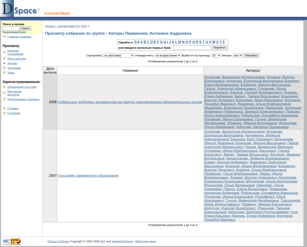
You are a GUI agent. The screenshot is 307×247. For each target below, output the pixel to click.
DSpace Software (58, 241)
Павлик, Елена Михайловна (245, 189)
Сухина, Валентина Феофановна (251, 200)
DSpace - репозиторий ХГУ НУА (66, 26)
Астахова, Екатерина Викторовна (254, 81)
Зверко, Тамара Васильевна (256, 96)
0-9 (137, 42)
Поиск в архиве (13, 24)
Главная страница (19, 36)
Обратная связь (145, 241)
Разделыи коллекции (15, 52)
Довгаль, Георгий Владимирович (256, 92)
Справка (13, 108)
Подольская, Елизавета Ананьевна (269, 115)
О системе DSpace (57, 13)
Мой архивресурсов (14, 93)
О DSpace (14, 113)
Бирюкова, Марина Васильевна (265, 85)
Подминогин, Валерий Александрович (253, 111)
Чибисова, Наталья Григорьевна (262, 127)
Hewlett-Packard (122, 241)
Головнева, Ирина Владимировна (230, 151)
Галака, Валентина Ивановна (269, 147)
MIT (103, 241)
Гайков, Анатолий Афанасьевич (230, 88)
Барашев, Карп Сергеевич (252, 139)
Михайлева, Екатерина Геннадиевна (233, 108)
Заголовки (14, 68)
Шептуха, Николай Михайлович (229, 208)
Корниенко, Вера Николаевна (259, 100)
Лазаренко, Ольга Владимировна (263, 104)
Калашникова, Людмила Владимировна (257, 158)
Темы (11, 72)
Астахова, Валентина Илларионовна (234, 77)
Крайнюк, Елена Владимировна (261, 170)
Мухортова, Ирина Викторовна (271, 181)
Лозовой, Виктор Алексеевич (253, 177)
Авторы (12, 63)
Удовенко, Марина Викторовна (252, 123)
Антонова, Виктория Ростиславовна (258, 212)
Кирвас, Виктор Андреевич (226, 162)
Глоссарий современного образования (87, 175)
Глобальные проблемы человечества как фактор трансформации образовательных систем (129, 102)
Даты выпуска (16, 58)
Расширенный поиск (14, 32)
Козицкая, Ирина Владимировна (250, 166)
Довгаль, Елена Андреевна (253, 216)
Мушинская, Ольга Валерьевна (229, 185)
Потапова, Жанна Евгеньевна (228, 119)
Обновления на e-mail (21, 87)
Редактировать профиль (23, 99)
